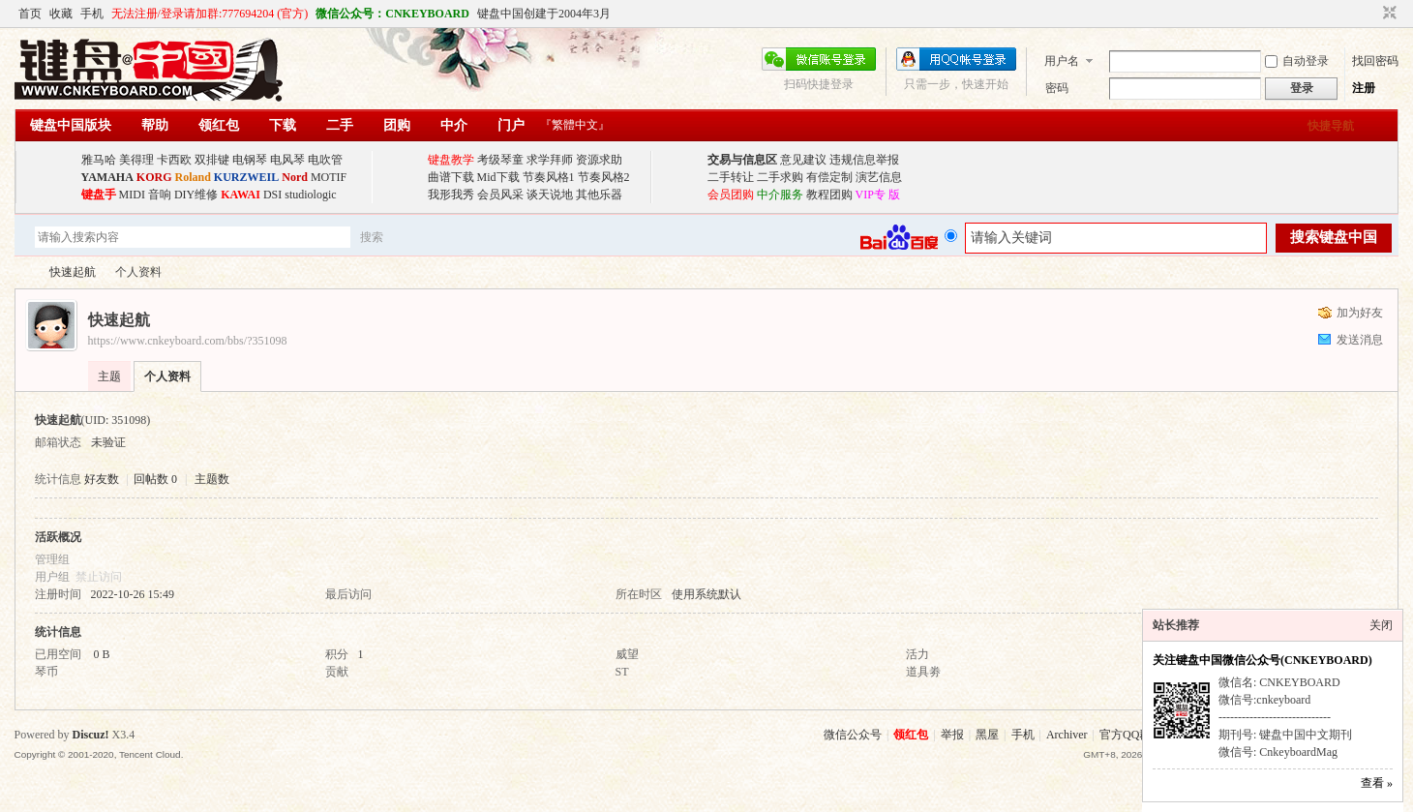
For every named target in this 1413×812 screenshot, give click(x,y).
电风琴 (287, 159)
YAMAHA (107, 177)
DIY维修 (196, 194)
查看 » (1377, 783)
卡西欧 (174, 159)
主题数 (212, 479)
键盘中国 (22, 272)
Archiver (1067, 734)
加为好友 (1360, 312)
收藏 (61, 13)
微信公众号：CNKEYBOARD (392, 13)
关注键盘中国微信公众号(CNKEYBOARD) (1262, 660)
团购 (396, 125)
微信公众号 (853, 734)
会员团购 (730, 194)
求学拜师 (549, 159)
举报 (952, 734)
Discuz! (91, 734)
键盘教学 (451, 159)
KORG (154, 177)
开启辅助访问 (1371, 13)
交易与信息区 (742, 159)
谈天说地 (549, 194)
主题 (109, 376)
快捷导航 (1331, 126)
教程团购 (829, 194)
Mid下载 (498, 177)
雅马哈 (98, 159)
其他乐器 (599, 194)
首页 (30, 13)
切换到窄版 (1387, 13)
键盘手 (98, 194)
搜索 (371, 237)
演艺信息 (879, 177)
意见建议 (803, 159)
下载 (282, 125)
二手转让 (730, 177)
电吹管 (325, 159)
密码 (1056, 88)
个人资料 (167, 376)
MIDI (132, 194)
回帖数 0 (155, 479)
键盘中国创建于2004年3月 (544, 13)
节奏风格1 (549, 177)
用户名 (1061, 61)
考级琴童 (500, 159)
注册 (1363, 88)
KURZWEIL (246, 177)
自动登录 (1297, 61)
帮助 (154, 125)
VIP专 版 (878, 194)
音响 (159, 194)
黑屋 (987, 734)
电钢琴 (249, 159)
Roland (193, 177)
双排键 (212, 159)
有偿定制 (829, 177)
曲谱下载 (451, 177)
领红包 (218, 125)
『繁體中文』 (575, 125)
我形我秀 (451, 194)
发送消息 (1360, 339)
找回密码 (1375, 61)
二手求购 (780, 177)
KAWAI (240, 194)
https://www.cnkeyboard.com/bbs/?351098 (187, 340)
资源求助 (599, 159)
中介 (453, 125)
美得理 (136, 159)
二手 (339, 125)
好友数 (103, 479)
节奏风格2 (604, 177)
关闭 (1381, 625)
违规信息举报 (864, 159)
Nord (295, 177)
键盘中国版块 (70, 125)
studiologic (310, 194)
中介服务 (780, 194)
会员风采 (500, 194)
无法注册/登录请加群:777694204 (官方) (210, 13)
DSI (272, 194)
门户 (511, 125)
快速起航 (72, 272)
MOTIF (328, 177)
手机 (92, 13)
